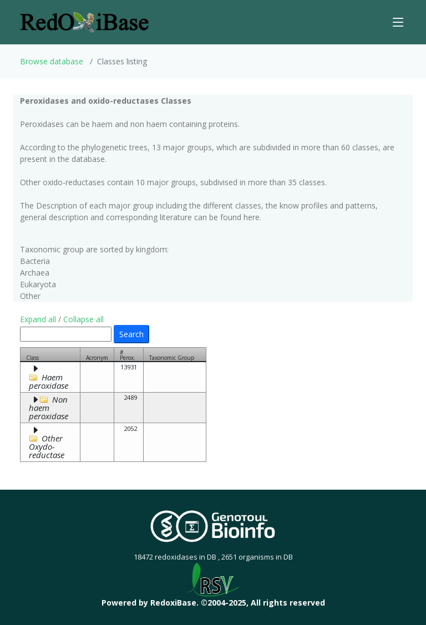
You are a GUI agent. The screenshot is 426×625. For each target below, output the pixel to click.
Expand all (38, 319)
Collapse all (83, 319)
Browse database (51, 61)
